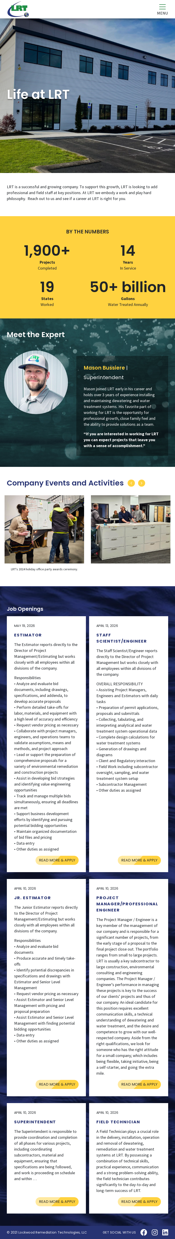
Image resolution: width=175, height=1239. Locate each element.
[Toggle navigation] (159, 9)
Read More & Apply (57, 860)
